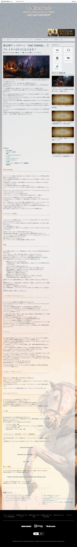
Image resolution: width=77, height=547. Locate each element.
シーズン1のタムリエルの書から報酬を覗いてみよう (18, 498)
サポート (61, 39)
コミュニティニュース (68, 58)
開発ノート (19, 52)
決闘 (7, 153)
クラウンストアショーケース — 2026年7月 (16, 500)
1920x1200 (33, 477)
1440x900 (39, 477)
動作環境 (56, 39)
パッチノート (57, 58)
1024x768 (27, 477)
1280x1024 (21, 477)
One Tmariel (9, 150)
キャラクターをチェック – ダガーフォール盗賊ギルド (19, 495)
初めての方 (74, 1)
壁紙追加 (8, 164)
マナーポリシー (69, 515)
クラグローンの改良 (11, 152)
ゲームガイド (16, 39)
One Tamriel (27, 52)
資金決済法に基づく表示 (58, 515)
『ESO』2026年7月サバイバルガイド (51, 495)
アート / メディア (68, 50)
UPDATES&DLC (39, 39)
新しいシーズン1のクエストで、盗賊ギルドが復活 (18, 497)
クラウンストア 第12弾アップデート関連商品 (17, 163)
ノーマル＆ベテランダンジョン (13, 155)
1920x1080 (15, 477)
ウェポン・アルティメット (12, 158)
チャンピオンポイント (11, 160)
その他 (7, 161)
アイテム (8, 156)
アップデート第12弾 (36, 52)
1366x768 (9, 477)
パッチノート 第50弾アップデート (51, 497)
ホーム (4, 39)
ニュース (23, 39)
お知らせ (57, 50)
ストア (51, 39)
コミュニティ (30, 39)
